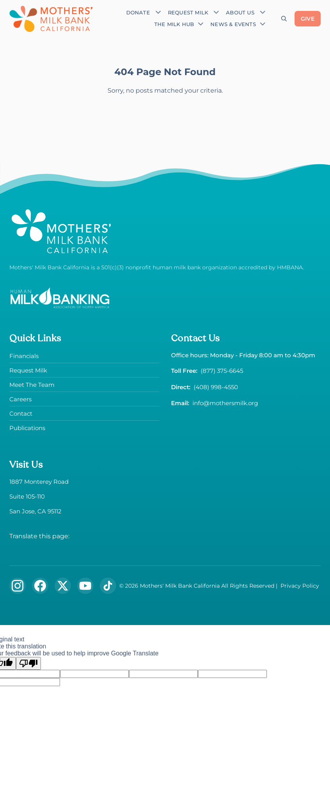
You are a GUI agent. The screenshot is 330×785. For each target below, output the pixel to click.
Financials (24, 356)
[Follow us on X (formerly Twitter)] (63, 586)
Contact (20, 413)
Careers (20, 399)
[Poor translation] (28, 663)
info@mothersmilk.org (225, 403)
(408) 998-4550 (216, 387)
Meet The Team (32, 384)
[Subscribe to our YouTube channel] (85, 586)
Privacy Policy (300, 585)
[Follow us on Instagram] (17, 586)
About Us (240, 13)
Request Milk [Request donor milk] (188, 13)
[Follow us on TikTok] (108, 586)
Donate (138, 13)
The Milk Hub (174, 24)
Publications (27, 428)
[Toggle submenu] (158, 12)
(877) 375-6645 (222, 370)
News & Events (233, 24)
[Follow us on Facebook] (40, 586)
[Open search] (284, 18)
